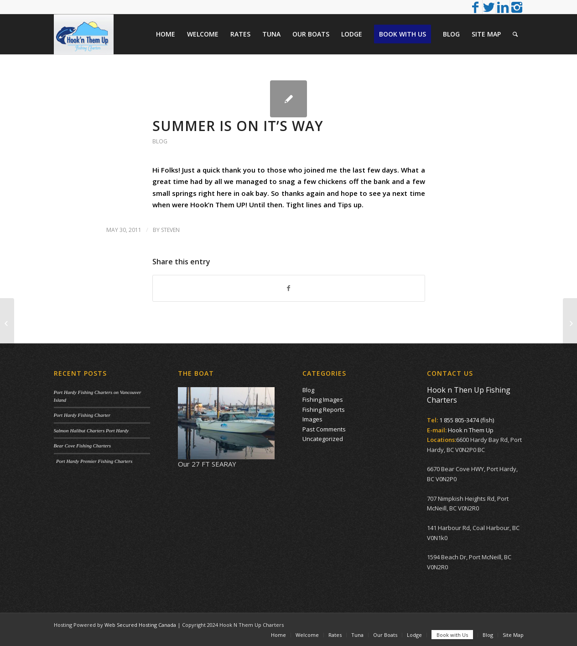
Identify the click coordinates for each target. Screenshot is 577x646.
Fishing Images (322, 399)
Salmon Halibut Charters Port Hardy (91, 430)
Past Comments (324, 429)
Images (312, 419)
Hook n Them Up (471, 430)
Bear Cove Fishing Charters (82, 445)
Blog (159, 141)
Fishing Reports (323, 409)
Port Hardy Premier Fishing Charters (93, 461)
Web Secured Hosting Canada (140, 624)
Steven (170, 230)
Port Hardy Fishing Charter (82, 415)
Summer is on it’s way (237, 125)
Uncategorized (322, 439)
